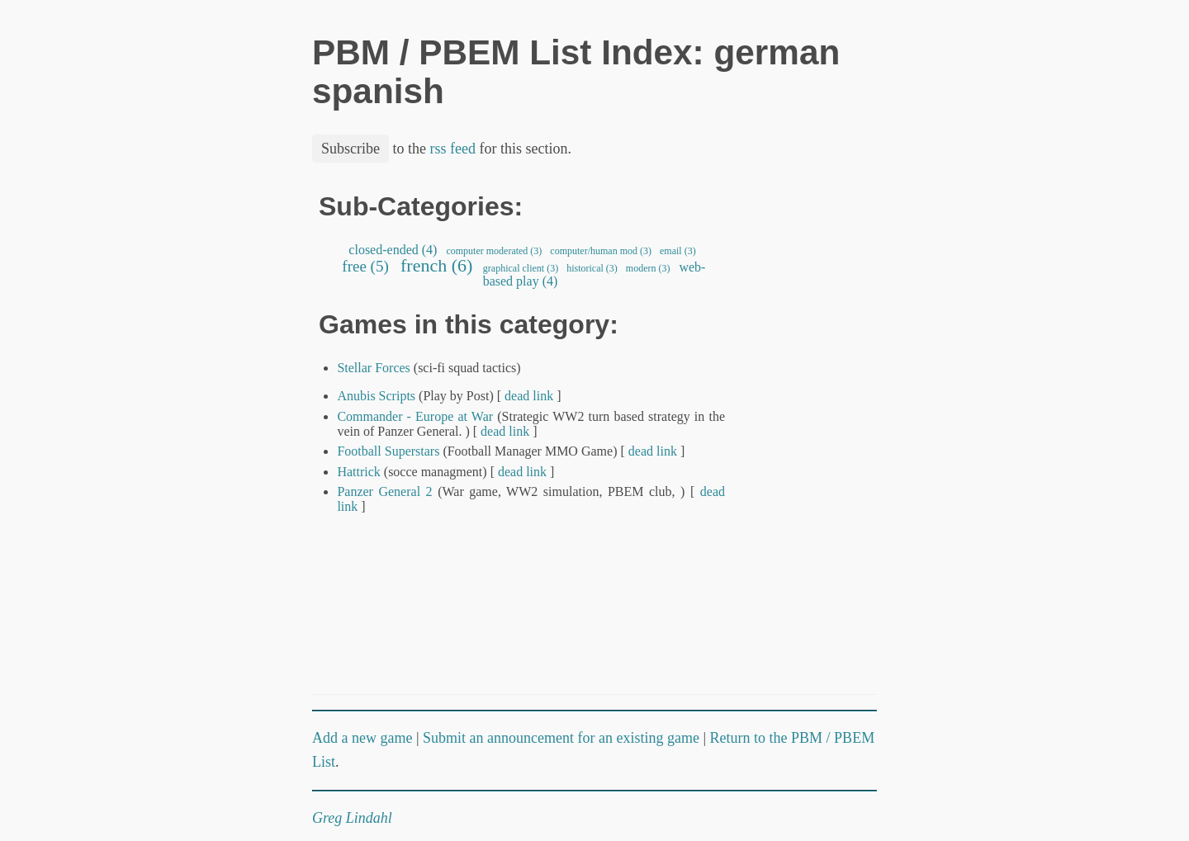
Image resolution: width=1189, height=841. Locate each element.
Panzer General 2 (384, 491)
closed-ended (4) (392, 250)
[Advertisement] (820, 439)
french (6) (436, 265)
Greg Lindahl (352, 818)
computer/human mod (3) (600, 251)
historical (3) (592, 268)
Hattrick (358, 472)
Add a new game (362, 738)
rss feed (453, 148)
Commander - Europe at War (415, 416)
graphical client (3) (521, 268)
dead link (528, 396)
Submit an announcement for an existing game (561, 738)
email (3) (678, 251)
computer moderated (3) (493, 251)
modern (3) (648, 268)
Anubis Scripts (376, 396)
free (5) (366, 266)
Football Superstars (388, 451)
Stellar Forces (373, 368)
